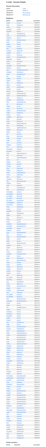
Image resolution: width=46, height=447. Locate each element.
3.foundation (9, 410)
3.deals (8, 140)
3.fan (7, 367)
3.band (8, 305)
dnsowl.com (19, 61)
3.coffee (8, 395)
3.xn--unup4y (9, 277)
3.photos (8, 164)
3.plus (7, 258)
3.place (8, 333)
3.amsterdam (9, 191)
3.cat (7, 142)
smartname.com (20, 290)
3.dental (8, 57)
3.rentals (8, 388)
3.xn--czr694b (9, 294)
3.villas (8, 256)
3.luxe (7, 168)
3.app (7, 232)
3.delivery (8, 348)
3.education (9, 59)
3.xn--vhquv (9, 279)
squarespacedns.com (22, 333)
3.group (8, 209)
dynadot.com (20, 25)
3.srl (7, 249)
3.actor (8, 27)
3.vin (7, 307)
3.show (8, 418)
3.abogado (8, 72)
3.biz (7, 48)
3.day (7, 82)
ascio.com (19, 142)
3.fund (7, 262)
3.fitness (8, 106)
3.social (8, 363)
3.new (7, 330)
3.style (7, 412)
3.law (7, 217)
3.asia (7, 159)
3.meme (8, 429)
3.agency (8, 273)
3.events (8, 63)
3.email (8, 61)
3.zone (7, 403)
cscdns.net (19, 149)
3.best (7, 25)
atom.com (19, 134)
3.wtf (7, 125)
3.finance (8, 99)
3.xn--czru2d (9, 200)
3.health (8, 427)
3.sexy (7, 213)
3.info (7, 365)
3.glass (8, 243)
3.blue (7, 416)
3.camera (8, 393)
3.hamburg (8, 211)
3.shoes (8, 215)
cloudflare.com (20, 87)
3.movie (8, 174)
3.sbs (7, 292)
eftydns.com (20, 168)
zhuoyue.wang (20, 200)
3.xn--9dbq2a (9, 196)
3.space (8, 343)
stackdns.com (20, 72)
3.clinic (8, 95)
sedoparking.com (21, 330)
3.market (8, 350)
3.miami (8, 266)
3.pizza (8, 326)
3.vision (8, 335)
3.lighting (8, 183)
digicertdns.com (20, 407)
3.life (7, 181)
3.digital (8, 286)
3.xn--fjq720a (9, 204)
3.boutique (8, 31)
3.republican (9, 384)
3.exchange (9, 65)
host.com (19, 76)
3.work (7, 121)
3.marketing (9, 226)
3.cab (7, 33)
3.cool (7, 74)
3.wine (7, 119)
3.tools (8, 239)
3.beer (7, 136)
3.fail (7, 70)
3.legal (7, 352)
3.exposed (8, 380)
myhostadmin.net (21, 33)
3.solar (8, 221)
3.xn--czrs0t (9, 198)
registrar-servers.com (21, 95)
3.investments (9, 375)
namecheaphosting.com (22, 70)
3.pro (7, 422)
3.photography (9, 378)
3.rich (7, 433)
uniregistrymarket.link (22, 157)
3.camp (8, 309)
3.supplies (8, 230)
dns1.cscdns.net (26, 12)
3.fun (7, 437)
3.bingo (8, 425)
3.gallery (8, 110)
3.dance (8, 84)
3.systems (8, 420)
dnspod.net (19, 48)
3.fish (7, 102)
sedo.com (19, 191)
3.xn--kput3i (9, 431)
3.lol (7, 134)
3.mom (8, 172)
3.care (7, 42)
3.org (7, 157)
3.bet (7, 414)
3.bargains (8, 37)
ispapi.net (19, 78)
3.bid (7, 275)
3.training (8, 245)
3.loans (8, 373)
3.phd (7, 339)
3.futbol (8, 318)
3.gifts (7, 241)
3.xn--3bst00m (9, 296)
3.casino (8, 390)
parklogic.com (20, 345)
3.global (8, 78)
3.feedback (9, 405)
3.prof (7, 341)
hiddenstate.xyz (20, 328)
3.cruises (8, 52)
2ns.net (18, 114)
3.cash (7, 40)
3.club (7, 97)
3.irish (7, 108)
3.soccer (8, 271)
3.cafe (7, 35)
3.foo (7, 435)
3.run (7, 187)
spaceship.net (20, 125)
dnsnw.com (19, 194)
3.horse (8, 91)
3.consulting (9, 360)
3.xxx (7, 281)
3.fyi (7, 76)
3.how (7, 382)
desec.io (19, 176)
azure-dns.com (20, 322)
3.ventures (8, 253)
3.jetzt (7, 354)
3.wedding (8, 117)
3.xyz (7, 407)
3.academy (9, 29)
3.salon (8, 324)
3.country (8, 328)
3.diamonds (9, 228)
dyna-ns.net (19, 55)
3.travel (8, 247)
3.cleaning (8, 46)
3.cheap (8, 44)
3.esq (7, 337)
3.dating (8, 80)
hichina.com (19, 147)
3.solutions (9, 224)
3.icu (7, 155)
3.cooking (8, 50)
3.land (7, 153)
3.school (8, 397)
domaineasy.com (21, 341)
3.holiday (8, 89)
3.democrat (9, 311)
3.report (8, 386)
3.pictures (8, 166)
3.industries (9, 301)
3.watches (8, 371)
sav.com (19, 27)
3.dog (7, 176)
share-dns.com (20, 425)
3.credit (8, 303)
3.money (8, 356)
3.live (7, 369)
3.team (8, 236)
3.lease (8, 132)
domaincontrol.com (21, 35)
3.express (8, 67)
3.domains (8, 179)
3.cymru (8, 55)
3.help (7, 87)
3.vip (7, 260)
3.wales (8, 112)
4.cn (18, 159)
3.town (8, 264)
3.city (7, 147)
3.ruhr (7, 185)
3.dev (7, 189)
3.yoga (8, 283)
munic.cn (19, 262)
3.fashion (8, 129)
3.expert (8, 288)
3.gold (7, 206)
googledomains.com (21, 127)
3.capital (8, 268)
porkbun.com (20, 82)
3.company (9, 151)
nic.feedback (20, 405)
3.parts (8, 219)
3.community (9, 149)
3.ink (7, 234)
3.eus (7, 322)
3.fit (7, 104)
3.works (8, 123)
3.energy (8, 358)
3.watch (8, 114)
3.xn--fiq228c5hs (10, 202)
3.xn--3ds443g (9, 194)
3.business (8, 345)
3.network (8, 144)
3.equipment (9, 316)
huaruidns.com (20, 431)
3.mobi (24, 8)
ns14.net (19, 22)
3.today (8, 399)
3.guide (8, 401)
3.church (8, 93)
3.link (7, 298)
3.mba (7, 138)
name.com (19, 119)
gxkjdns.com (20, 204)
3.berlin (8, 22)
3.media (8, 170)
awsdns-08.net (20, 281)
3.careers (8, 320)
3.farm (7, 127)
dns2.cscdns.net (26, 14)
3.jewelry (8, 162)
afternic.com (20, 50)
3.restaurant (9, 313)
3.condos (8, 290)
